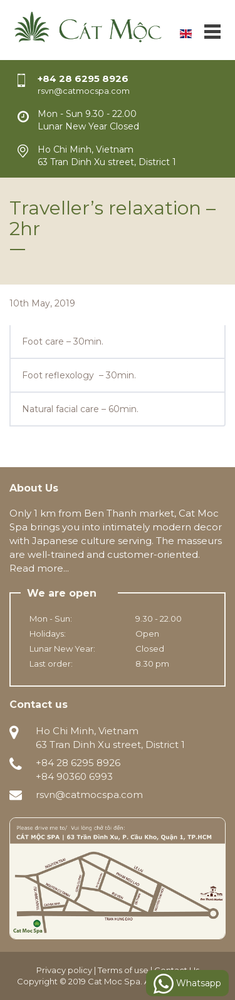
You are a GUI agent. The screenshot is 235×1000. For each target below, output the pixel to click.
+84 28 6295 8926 (83, 78)
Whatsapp (187, 984)
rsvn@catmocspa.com (89, 795)
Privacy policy (64, 970)
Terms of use (123, 970)
